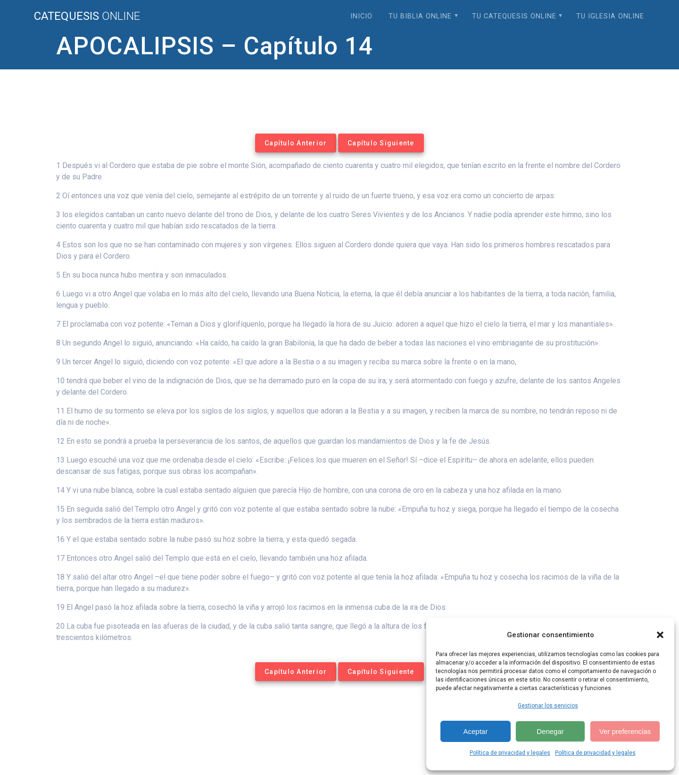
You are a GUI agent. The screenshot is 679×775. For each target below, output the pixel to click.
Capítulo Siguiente (381, 143)
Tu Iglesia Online (610, 16)
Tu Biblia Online (420, 16)
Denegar (550, 731)
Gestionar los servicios (548, 705)
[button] (660, 635)
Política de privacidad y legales (510, 753)
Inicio (361, 16)
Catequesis (87, 16)
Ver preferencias (625, 731)
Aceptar (475, 731)
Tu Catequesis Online (514, 16)
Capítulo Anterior (296, 143)
